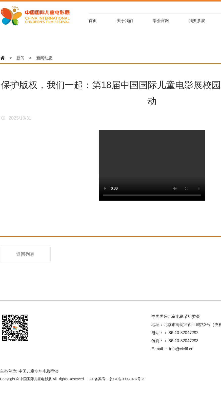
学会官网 (161, 20)
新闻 (20, 58)
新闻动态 (44, 58)
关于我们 (125, 20)
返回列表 (25, 254)
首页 (93, 20)
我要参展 (197, 20)
